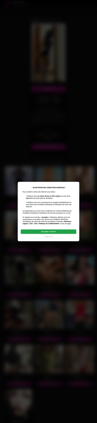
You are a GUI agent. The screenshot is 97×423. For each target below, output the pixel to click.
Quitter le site (48, 236)
